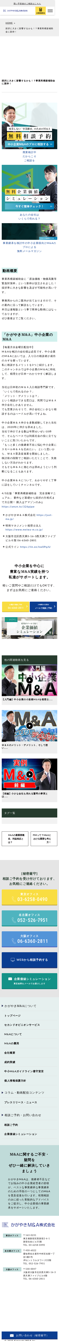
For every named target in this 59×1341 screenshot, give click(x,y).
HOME (9, 19)
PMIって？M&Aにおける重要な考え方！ (42, 835)
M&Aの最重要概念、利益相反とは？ (16, 835)
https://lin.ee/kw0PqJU (35, 543)
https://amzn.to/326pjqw (18, 502)
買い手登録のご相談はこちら (29, 3)
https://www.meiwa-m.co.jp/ (24, 525)
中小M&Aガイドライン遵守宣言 (24, 1067)
